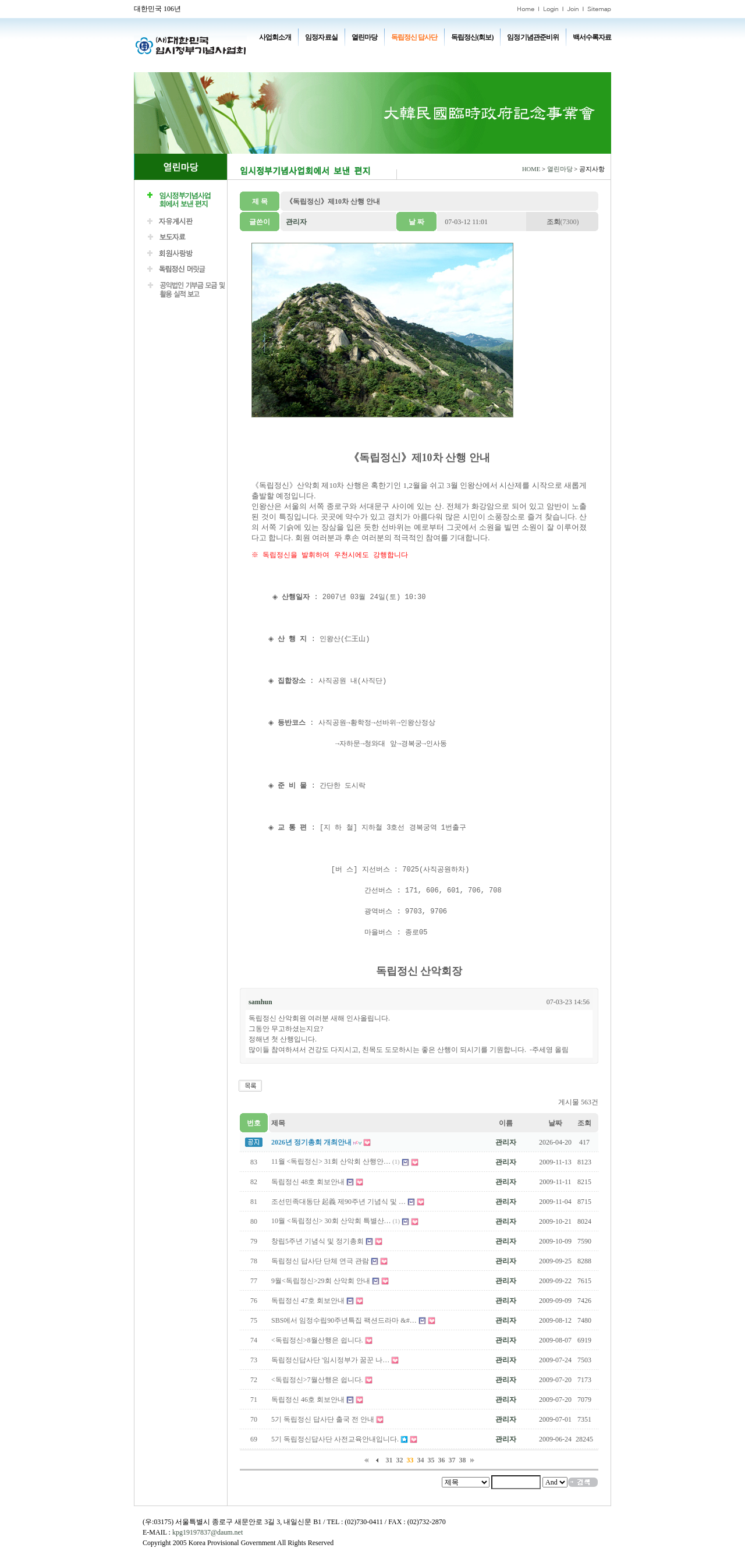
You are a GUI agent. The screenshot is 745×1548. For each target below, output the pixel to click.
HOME (531, 169)
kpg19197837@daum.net (207, 1532)
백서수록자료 (592, 37)
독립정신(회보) (472, 37)
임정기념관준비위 (532, 37)
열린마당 (364, 37)
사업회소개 (275, 37)
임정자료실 (321, 37)
